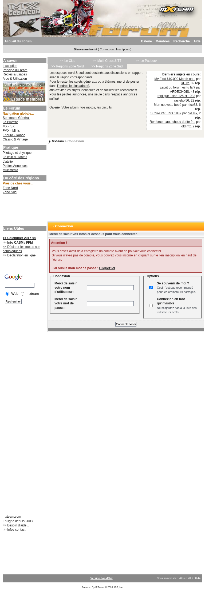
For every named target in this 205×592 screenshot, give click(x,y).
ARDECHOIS (179, 92)
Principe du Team (15, 70)
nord (71, 73)
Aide (197, 41)
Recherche (182, 41)
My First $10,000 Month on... (175, 79)
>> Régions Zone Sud (107, 66)
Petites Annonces (15, 166)
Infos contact (16, 529)
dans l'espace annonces (120, 94)
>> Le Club (68, 61)
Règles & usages (15, 74)
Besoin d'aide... (18, 525)
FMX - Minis (11, 130)
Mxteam (58, 141)
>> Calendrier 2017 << (19, 238)
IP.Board (99, 587)
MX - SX (9, 126)
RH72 (185, 83)
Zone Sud (10, 192)
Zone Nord (10, 188)
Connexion (107, 49)
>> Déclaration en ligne (19, 255)
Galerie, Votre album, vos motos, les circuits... (81, 107)
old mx (192, 113)
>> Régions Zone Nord (67, 66)
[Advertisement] (24, 211)
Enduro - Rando (14, 135)
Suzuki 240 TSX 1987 (165, 113)
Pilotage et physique (17, 153)
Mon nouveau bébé (168, 105)
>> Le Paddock (146, 61)
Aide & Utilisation (15, 78)
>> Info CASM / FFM (18, 242)
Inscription (122, 49)
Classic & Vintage (15, 139)
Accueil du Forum (18, 41)
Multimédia (10, 170)
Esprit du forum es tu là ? (177, 87)
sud (81, 73)
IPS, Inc (118, 587)
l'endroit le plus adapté (73, 86)
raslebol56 (181, 100)
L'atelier (8, 161)
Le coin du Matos (15, 157)
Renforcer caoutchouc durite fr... (172, 122)
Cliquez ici (107, 268)
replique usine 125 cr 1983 (176, 96)
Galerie (146, 41)
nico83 (192, 105)
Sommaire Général (16, 118)
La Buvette (10, 122)
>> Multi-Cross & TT (107, 61)
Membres (163, 41)
